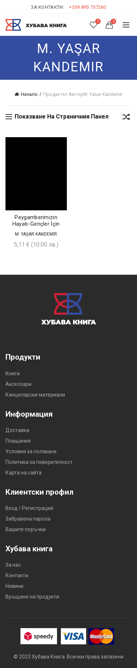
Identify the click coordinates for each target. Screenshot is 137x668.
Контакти (16, 575)
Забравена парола (27, 519)
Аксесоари (18, 384)
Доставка (17, 430)
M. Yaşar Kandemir (36, 234)
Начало (29, 94)
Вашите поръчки (25, 529)
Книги (12, 373)
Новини (14, 586)
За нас (13, 565)
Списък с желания (97, 21)
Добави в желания (60, 143)
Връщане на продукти (32, 597)
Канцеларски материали (35, 395)
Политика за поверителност (39, 462)
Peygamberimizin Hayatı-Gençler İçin (36, 220)
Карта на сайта (23, 473)
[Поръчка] (126, 118)
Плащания (18, 441)
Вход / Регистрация (29, 508)
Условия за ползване (31, 451)
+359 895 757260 (87, 7)
